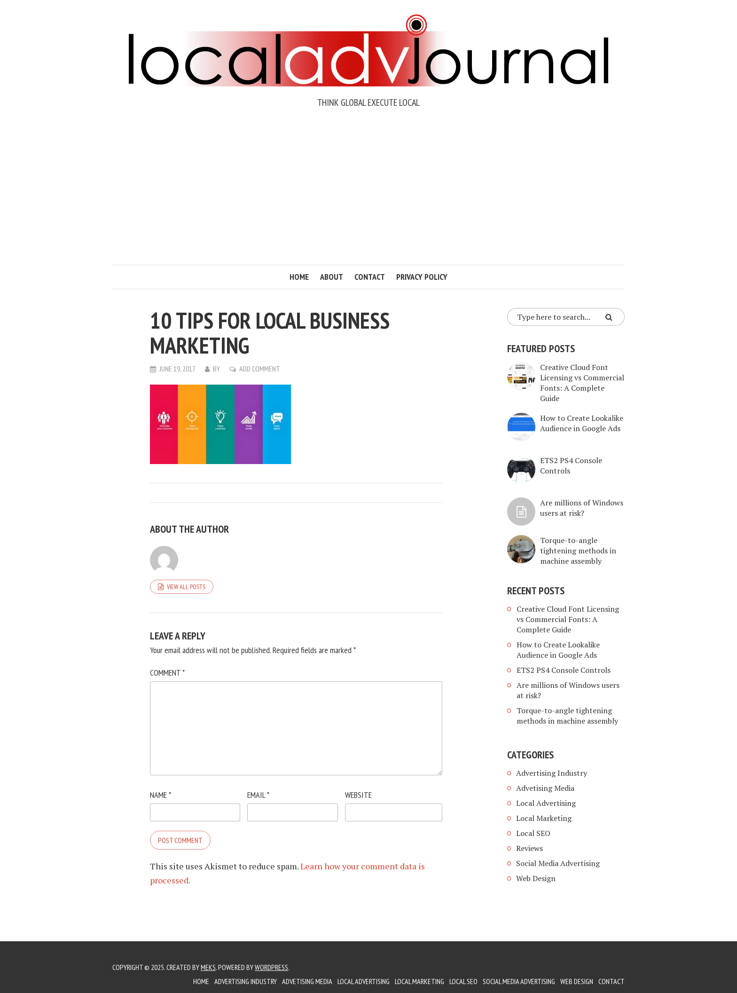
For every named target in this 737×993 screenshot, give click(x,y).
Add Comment (259, 368)
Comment (167, 672)
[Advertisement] (368, 194)
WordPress (271, 967)
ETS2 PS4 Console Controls (564, 670)
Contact (369, 276)
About (331, 276)
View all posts (186, 587)
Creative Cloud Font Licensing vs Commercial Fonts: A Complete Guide (582, 382)
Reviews (529, 848)
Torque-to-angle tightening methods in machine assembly (578, 550)
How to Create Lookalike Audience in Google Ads (581, 423)
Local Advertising (546, 803)
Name (160, 794)
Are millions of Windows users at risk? (581, 507)
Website (358, 794)
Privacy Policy (421, 276)
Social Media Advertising (558, 863)
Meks (208, 967)
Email (258, 794)
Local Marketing (544, 818)
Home (299, 276)
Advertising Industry (551, 773)
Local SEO (533, 833)
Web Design (536, 878)
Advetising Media (545, 788)
